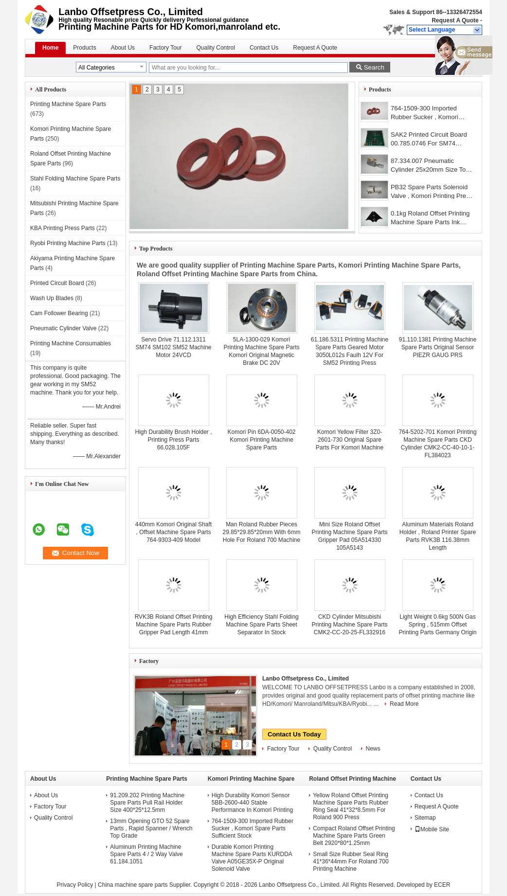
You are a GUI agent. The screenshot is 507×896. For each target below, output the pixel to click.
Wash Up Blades (51, 298)
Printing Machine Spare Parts (68, 104)
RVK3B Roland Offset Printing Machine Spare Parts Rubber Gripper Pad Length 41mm (174, 624)
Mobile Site (432, 829)
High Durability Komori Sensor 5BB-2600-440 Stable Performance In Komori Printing (252, 802)
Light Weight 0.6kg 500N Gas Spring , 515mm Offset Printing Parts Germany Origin (437, 624)
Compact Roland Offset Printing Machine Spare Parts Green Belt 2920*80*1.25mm (354, 835)
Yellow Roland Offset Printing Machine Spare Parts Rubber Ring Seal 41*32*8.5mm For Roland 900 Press (350, 806)
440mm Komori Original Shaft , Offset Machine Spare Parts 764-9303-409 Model (173, 532)
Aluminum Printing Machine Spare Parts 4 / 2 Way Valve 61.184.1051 (146, 854)
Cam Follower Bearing (59, 313)
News (373, 748)
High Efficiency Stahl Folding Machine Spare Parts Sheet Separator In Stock (261, 624)
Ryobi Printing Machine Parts (68, 243)
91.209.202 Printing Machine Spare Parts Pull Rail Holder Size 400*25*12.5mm (147, 802)
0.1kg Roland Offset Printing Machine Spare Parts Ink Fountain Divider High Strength (430, 219)
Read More (404, 703)
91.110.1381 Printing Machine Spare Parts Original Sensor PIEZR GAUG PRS (437, 347)
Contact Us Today (294, 734)
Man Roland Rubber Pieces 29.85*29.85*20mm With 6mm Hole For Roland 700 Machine (261, 532)
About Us (123, 47)
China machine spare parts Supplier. (146, 884)
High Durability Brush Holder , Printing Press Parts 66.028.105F (173, 440)
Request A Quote (455, 20)
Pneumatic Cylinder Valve (63, 328)
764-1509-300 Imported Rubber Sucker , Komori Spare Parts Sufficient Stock (430, 114)
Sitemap (425, 817)
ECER (442, 884)
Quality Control (216, 47)
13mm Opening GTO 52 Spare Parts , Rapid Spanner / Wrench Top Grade (151, 828)
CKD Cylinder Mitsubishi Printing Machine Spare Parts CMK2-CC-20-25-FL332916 (349, 624)
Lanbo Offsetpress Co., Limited (305, 678)
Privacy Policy (75, 884)
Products (84, 47)
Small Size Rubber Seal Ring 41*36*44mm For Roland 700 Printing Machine (350, 861)
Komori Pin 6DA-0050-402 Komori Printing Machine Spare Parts (261, 440)
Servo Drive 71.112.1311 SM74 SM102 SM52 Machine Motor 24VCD (173, 347)
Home (50, 47)
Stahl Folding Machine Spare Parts (75, 178)
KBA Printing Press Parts (62, 228)
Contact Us (264, 47)
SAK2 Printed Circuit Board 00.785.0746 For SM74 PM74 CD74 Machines (429, 140)
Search (374, 67)
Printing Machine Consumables (70, 343)
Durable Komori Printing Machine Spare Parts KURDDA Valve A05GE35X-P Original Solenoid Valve (252, 857)
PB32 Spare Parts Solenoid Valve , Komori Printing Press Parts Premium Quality (431, 192)
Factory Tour (165, 47)
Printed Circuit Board (57, 283)
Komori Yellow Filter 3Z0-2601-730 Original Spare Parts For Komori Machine (349, 440)
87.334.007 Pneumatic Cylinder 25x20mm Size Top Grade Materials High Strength (430, 166)
